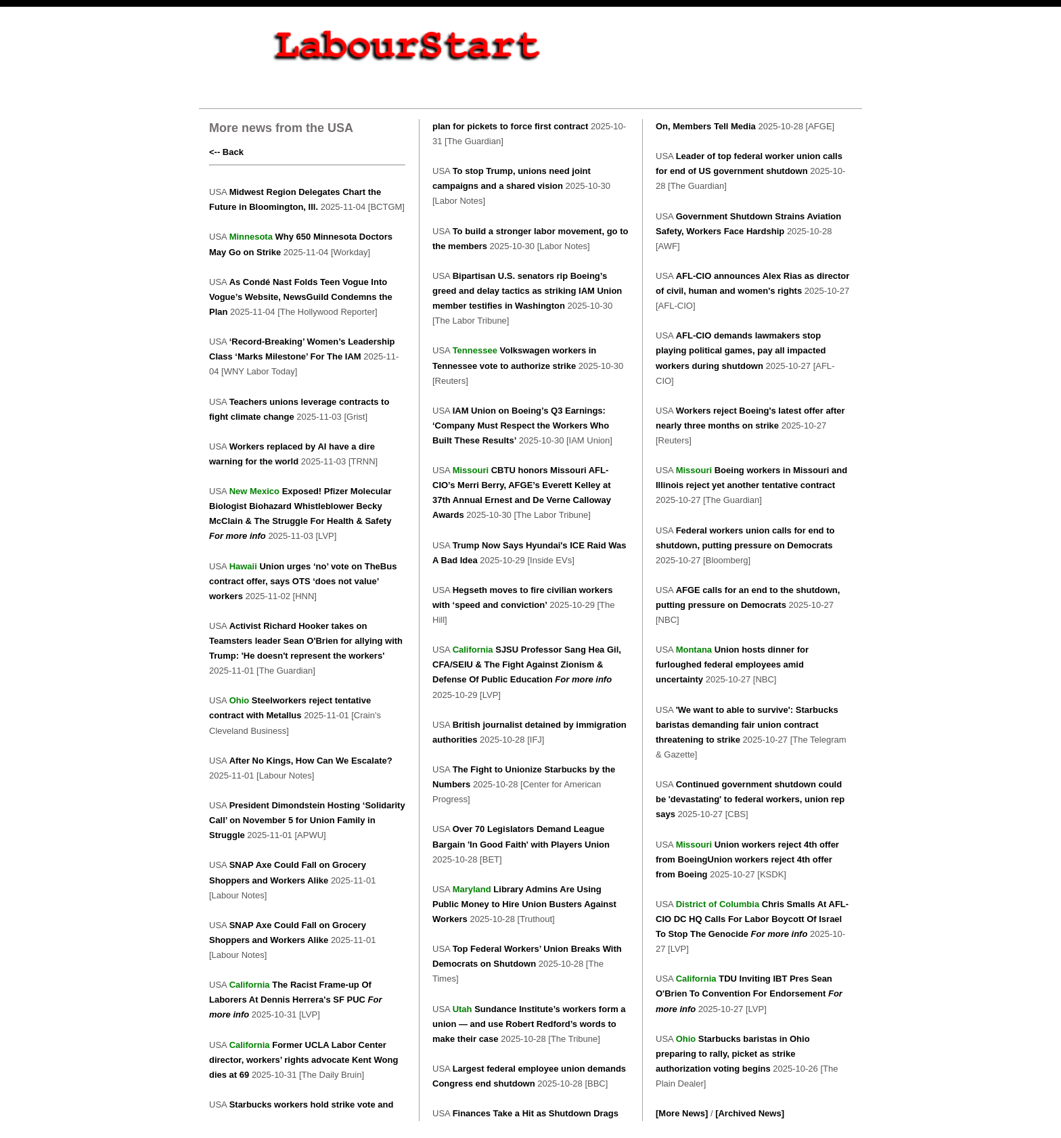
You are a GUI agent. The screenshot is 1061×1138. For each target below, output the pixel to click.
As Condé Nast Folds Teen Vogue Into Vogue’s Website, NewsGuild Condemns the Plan (300, 297)
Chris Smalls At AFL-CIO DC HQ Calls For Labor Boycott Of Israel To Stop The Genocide (752, 919)
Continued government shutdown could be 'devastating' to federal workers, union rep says (750, 799)
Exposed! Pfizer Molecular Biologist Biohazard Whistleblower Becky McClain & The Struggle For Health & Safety (300, 506)
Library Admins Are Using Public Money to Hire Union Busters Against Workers (524, 904)
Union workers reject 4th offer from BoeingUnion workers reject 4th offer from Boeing (747, 859)
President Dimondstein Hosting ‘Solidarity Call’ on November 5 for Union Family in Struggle (307, 820)
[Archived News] (749, 1113)
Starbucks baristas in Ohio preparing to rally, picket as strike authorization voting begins (733, 1054)
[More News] (682, 1113)
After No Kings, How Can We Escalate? (310, 761)
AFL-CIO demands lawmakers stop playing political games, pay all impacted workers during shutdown (741, 350)
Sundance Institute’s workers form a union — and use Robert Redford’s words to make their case (529, 1024)
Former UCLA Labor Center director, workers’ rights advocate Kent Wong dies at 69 (303, 1060)
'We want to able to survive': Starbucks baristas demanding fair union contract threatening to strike (747, 725)
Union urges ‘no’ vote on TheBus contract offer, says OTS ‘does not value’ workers (303, 581)
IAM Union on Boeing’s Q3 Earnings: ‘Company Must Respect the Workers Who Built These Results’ (520, 425)
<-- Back (226, 152)
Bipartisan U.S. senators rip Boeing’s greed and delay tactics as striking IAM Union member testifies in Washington (527, 291)
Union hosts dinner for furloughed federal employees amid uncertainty (732, 664)
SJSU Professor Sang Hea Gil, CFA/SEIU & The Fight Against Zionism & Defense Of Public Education (526, 664)
